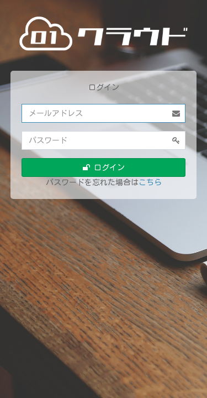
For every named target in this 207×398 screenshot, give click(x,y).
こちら (150, 182)
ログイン (104, 167)
